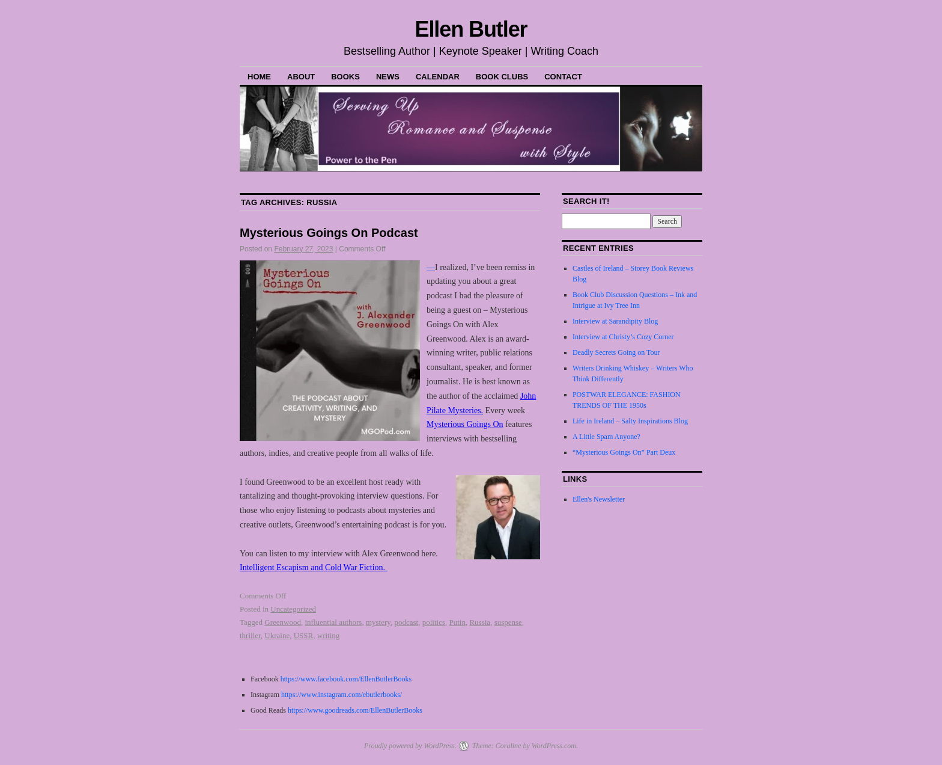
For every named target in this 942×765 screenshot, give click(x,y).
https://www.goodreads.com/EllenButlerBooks (355, 710)
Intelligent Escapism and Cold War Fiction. (313, 567)
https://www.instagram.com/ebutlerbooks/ (340, 694)
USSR (304, 635)
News (388, 76)
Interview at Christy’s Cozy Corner (623, 337)
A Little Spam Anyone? (606, 436)
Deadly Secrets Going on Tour (616, 352)
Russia (479, 622)
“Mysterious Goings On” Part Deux (624, 452)
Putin (457, 622)
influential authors (333, 622)
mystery (378, 622)
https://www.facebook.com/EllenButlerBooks (346, 679)
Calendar (438, 76)
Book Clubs (502, 76)
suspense (508, 622)
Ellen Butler (471, 29)
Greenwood (282, 622)
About (301, 76)
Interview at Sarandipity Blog (615, 321)
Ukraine (277, 635)
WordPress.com (554, 746)
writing (328, 635)
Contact (563, 76)
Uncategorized (293, 608)
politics (433, 622)
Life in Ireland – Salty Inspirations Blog (630, 421)
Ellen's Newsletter (599, 499)
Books (345, 76)
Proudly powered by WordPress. (410, 746)
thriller (250, 635)
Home (259, 76)
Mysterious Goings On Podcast (329, 232)
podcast (406, 622)
